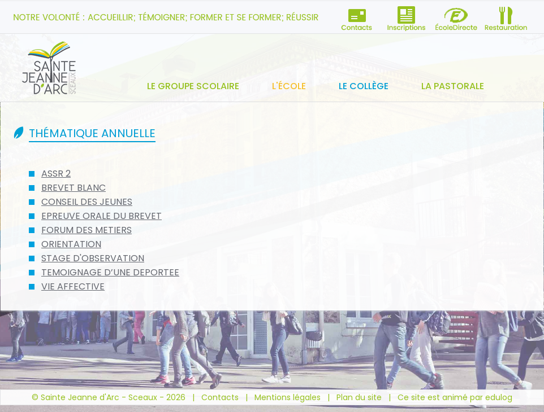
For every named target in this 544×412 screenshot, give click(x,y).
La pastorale (452, 86)
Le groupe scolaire (193, 86)
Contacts (220, 397)
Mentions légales (287, 397)
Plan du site (359, 397)
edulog (498, 397)
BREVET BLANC (73, 187)
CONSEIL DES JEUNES (86, 201)
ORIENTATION (71, 244)
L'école (289, 86)
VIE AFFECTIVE (73, 286)
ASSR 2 (56, 173)
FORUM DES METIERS (86, 229)
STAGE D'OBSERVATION (92, 258)
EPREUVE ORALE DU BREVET (101, 215)
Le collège (363, 86)
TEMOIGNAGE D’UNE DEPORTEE (110, 272)
